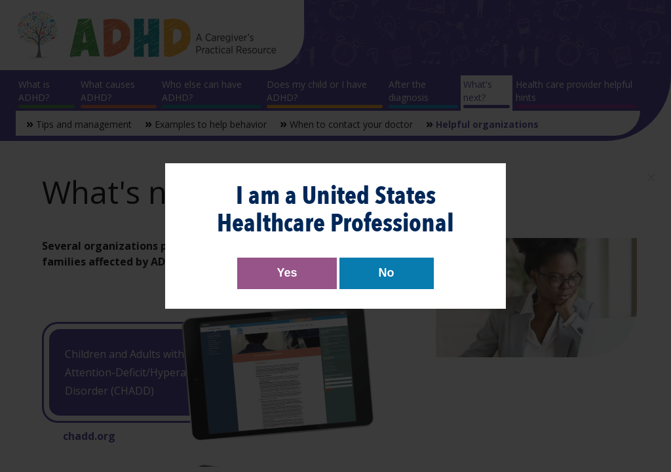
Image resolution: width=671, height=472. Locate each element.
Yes (287, 272)
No (386, 272)
